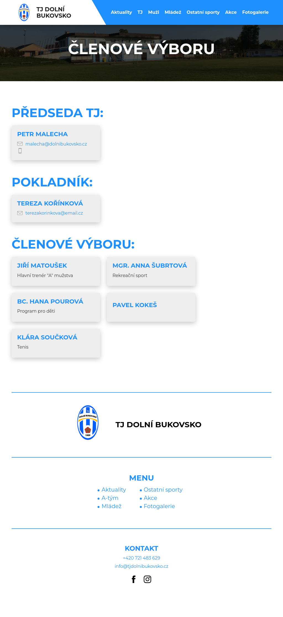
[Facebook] (134, 580)
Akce (231, 12)
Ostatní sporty (203, 12)
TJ (140, 12)
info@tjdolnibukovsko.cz (141, 566)
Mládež (173, 12)
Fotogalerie (255, 12)
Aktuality (121, 12)
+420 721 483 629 (141, 558)
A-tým (109, 498)
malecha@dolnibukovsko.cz (56, 144)
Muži (153, 12)
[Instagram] (147, 580)
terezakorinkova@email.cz (54, 213)
